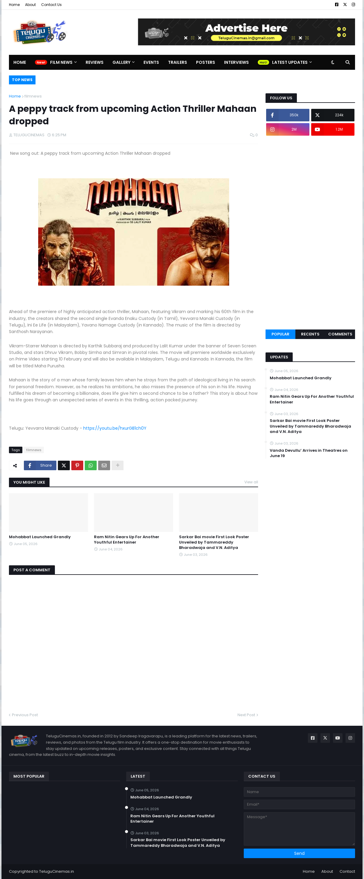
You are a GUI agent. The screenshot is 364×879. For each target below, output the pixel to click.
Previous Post (25, 715)
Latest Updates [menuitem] (290, 62)
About (30, 4)
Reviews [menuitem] (95, 62)
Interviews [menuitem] (236, 62)
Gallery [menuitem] (121, 62)
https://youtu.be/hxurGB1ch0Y (114, 428)
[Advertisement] (310, 232)
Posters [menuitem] (205, 62)
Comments (340, 334)
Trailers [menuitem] (177, 62)
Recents (310, 334)
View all (251, 482)
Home (14, 4)
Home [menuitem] (19, 62)
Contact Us (51, 4)
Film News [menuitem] (61, 62)
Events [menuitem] (151, 62)
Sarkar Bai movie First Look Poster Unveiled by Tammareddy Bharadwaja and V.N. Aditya (214, 542)
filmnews (33, 96)
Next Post (246, 715)
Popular (280, 334)
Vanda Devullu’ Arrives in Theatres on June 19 (309, 453)
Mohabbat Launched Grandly (40, 537)
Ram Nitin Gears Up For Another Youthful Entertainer (126, 539)
